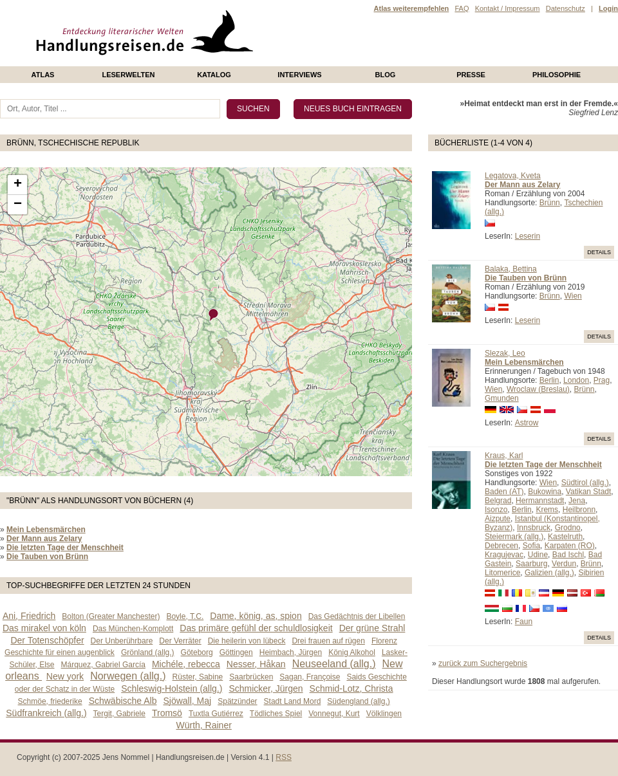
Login (608, 8)
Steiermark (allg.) (514, 536)
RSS (284, 757)
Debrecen (501, 545)
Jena (576, 500)
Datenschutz (565, 8)
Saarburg (531, 563)
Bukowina (544, 491)
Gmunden (502, 398)
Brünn (549, 202)
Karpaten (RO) (570, 545)
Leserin (527, 236)
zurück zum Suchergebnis (482, 663)
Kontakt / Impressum (507, 8)
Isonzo (496, 509)
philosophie (556, 75)
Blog (385, 75)
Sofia (531, 545)
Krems (547, 509)
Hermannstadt (540, 500)
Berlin (549, 380)
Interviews (299, 75)
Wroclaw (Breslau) (538, 389)
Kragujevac (504, 554)
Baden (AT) (504, 491)
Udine (538, 554)
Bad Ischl (568, 554)
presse (470, 75)
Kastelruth (565, 536)
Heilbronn (579, 509)
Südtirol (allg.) (585, 482)
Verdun (564, 563)
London (576, 380)
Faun (523, 621)
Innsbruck (533, 527)
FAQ (461, 8)
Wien (572, 295)
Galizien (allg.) (549, 572)
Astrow (527, 422)
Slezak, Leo (505, 353)
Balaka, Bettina (511, 268)
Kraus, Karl (504, 455)
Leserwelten (128, 75)
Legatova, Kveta (513, 175)
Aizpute (497, 518)
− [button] (18, 204)
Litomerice (502, 572)
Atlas (43, 75)
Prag (602, 380)
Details (599, 252)
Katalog (214, 75)
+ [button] (18, 184)
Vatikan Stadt (589, 491)
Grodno (568, 527)
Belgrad (498, 500)
